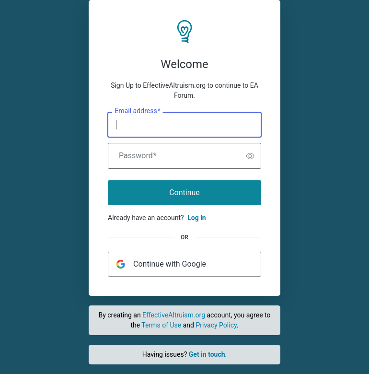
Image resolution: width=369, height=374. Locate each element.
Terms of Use (161, 325)
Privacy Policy (216, 325)
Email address (137, 111)
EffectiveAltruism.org (173, 315)
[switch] (250, 155)
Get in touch (207, 354)
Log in (196, 218)
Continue (184, 192)
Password (138, 156)
